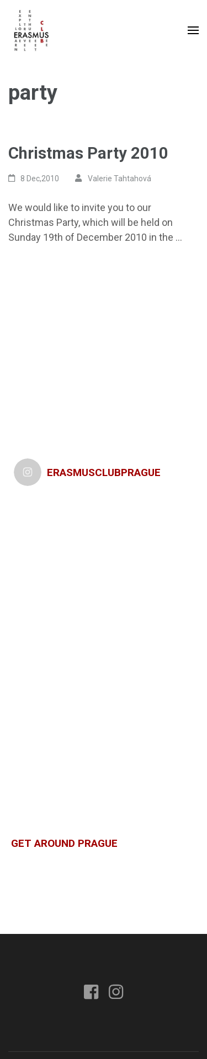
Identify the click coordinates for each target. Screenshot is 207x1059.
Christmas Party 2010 (88, 153)
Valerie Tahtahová (119, 178)
